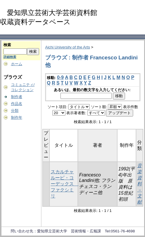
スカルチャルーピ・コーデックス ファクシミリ (64, 183)
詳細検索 (9, 57)
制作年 (16, 117)
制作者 (16, 97)
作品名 (16, 103)
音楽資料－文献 (139, 183)
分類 (15, 110)
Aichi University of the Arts (67, 47)
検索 (7, 45)
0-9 (60, 77)
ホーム (16, 64)
